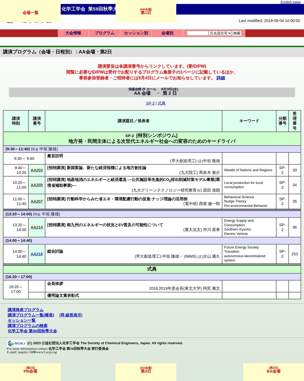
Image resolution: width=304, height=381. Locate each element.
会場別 (167, 33)
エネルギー (97, 180)
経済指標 (106, 168)
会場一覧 (30, 12)
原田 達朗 (211, 190)
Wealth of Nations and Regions (248, 170)
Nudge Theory (235, 201)
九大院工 (189, 172)
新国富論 (75, 168)
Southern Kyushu (237, 229)
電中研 (191, 204)
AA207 (37, 201)
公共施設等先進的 (147, 180)
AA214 (37, 227)
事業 (210, 180)
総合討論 (55, 251)
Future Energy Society (241, 247)
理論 (167, 199)
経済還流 (118, 180)
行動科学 (75, 199)
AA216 (37, 254)
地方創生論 (136, 168)
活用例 (181, 199)
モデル (200, 180)
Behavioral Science (239, 197)
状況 (110, 225)
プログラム (104, 33)
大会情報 (73, 33)
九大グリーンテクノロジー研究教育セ (167, 190)
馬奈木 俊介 (209, 172)
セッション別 (136, 33)
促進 (146, 199)
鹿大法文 (193, 230)
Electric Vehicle (236, 234)
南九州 (73, 225)
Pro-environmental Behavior (245, 206)
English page (291, 2)
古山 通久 (211, 256)
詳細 (221, 77)
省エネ (105, 199)
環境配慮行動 (126, 199)
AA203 (37, 170)
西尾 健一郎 (209, 204)
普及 (127, 225)
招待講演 (56, 168)
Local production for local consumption (243, 185)
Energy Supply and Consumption (239, 223)
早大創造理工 (148, 256)
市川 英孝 (211, 230)
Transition (231, 251)
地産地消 (75, 180)
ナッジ (158, 199)
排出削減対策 (183, 180)
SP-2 (150, 103)
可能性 (141, 225)
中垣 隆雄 (47, 149)
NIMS (190, 256)
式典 (162, 103)
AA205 (37, 185)
